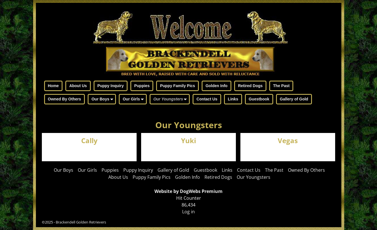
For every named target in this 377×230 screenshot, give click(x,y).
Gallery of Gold (294, 99)
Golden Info (217, 85)
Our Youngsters (171, 99)
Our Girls (134, 99)
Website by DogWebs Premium (188, 191)
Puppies (141, 85)
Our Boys (103, 99)
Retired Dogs (250, 85)
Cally (89, 140)
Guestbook (259, 99)
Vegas (288, 140)
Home (53, 85)
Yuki (188, 140)
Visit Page (123, 151)
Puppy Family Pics (177, 85)
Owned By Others (64, 99)
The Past (281, 85)
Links (233, 99)
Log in (188, 211)
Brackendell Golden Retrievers (81, 222)
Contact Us (207, 99)
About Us (78, 85)
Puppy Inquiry (110, 85)
